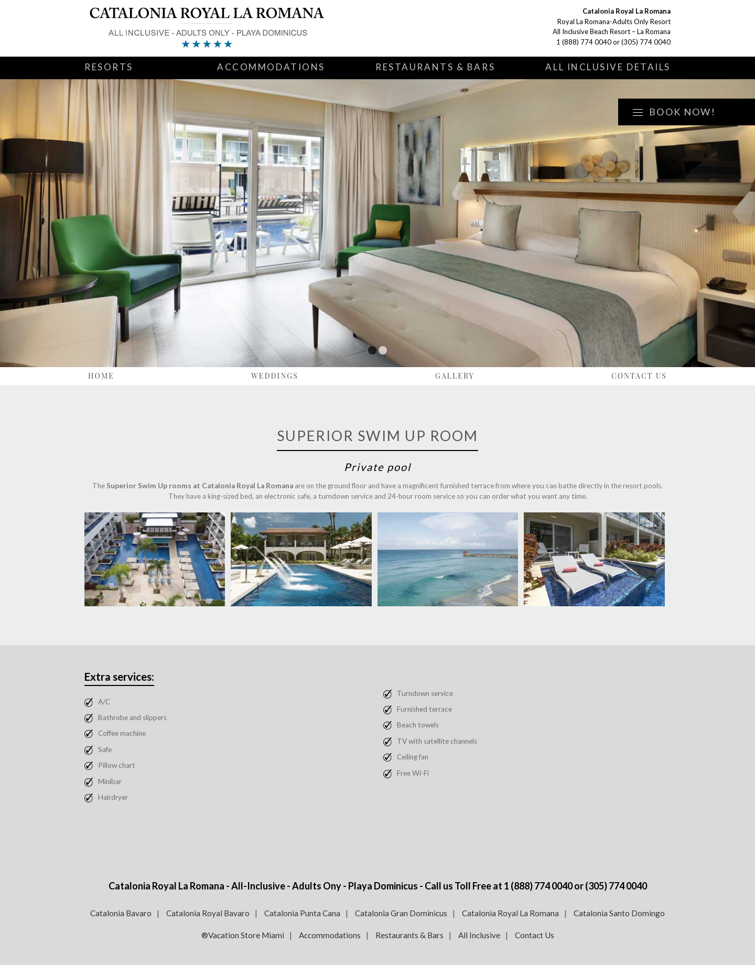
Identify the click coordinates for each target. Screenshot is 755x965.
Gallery (454, 376)
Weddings (274, 376)
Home (101, 376)
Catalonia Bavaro (121, 913)
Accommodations (271, 66)
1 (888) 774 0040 (583, 42)
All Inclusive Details (608, 66)
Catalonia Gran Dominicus (401, 913)
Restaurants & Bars (435, 66)
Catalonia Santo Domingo (619, 913)
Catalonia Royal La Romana (510, 913)
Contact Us (639, 376)
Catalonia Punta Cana (302, 913)
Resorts (108, 66)
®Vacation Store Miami (242, 935)
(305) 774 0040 (646, 42)
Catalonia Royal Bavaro (208, 913)
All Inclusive (479, 935)
